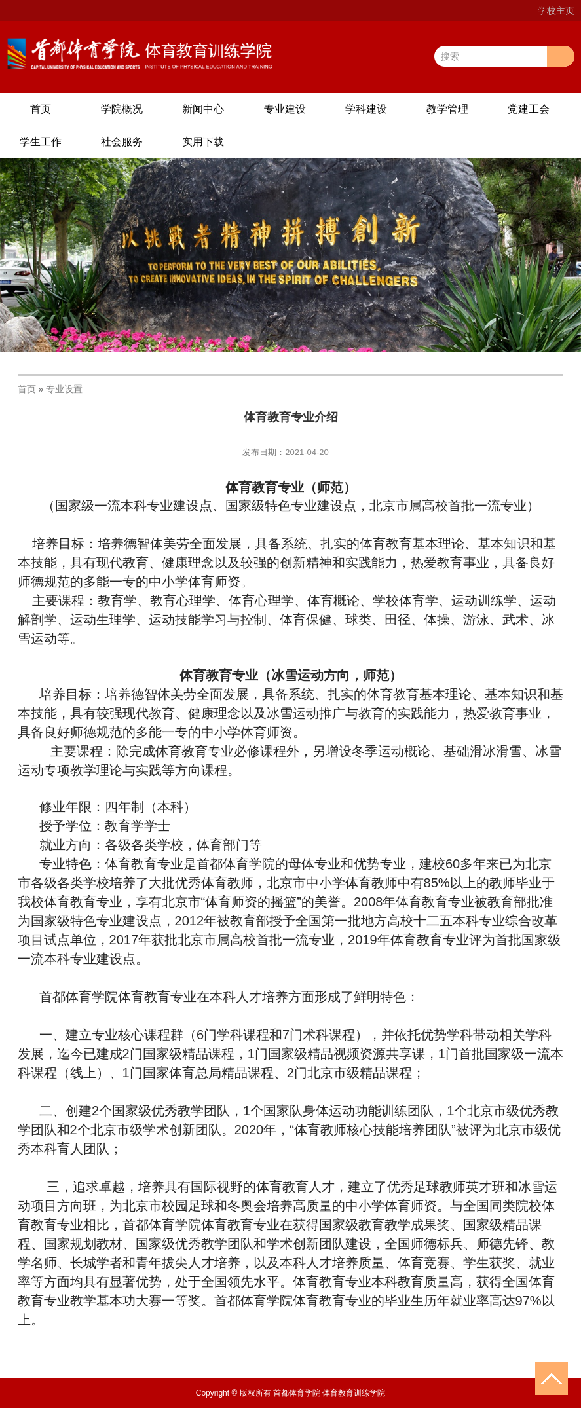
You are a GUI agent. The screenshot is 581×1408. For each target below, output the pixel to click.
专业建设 (285, 109)
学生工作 (41, 141)
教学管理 (447, 109)
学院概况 (122, 109)
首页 (40, 109)
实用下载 (203, 141)
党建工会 (529, 109)
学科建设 (366, 109)
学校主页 (556, 10)
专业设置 (64, 389)
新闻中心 (203, 109)
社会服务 (122, 141)
